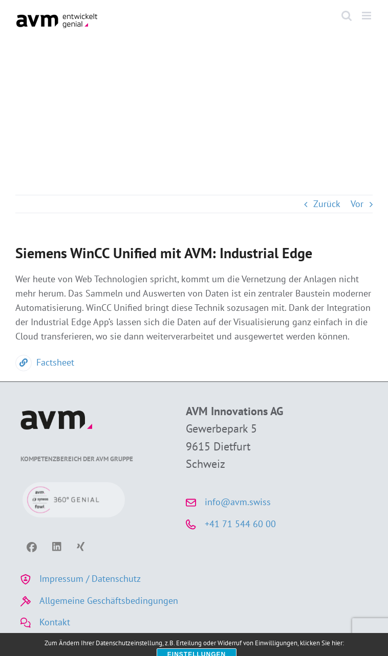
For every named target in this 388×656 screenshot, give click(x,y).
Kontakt (54, 622)
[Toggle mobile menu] (367, 15)
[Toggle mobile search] (346, 15)
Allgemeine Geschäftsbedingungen (108, 600)
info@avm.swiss (238, 502)
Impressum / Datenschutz (90, 578)
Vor (357, 204)
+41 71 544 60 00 (240, 524)
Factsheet (44, 362)
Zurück (326, 204)
